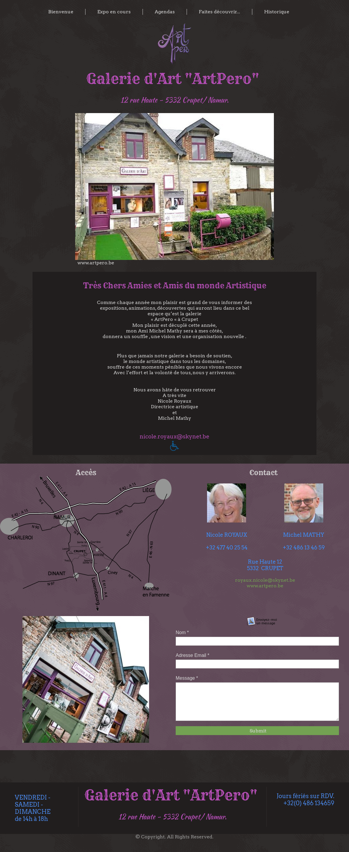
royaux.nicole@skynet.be (265, 580)
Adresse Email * (192, 655)
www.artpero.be (265, 586)
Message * (187, 678)
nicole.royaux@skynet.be (174, 436)
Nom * (182, 632)
